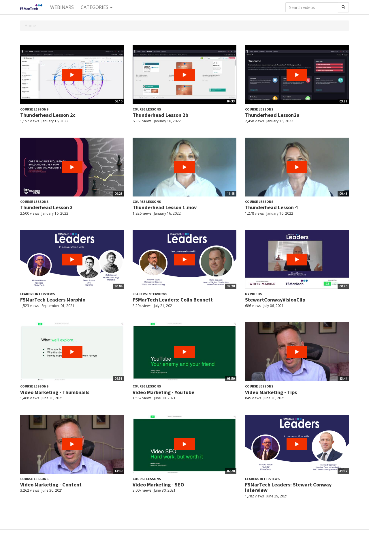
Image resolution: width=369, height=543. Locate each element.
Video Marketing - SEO (158, 484)
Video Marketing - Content (51, 484)
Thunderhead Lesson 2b (160, 115)
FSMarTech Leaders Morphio (52, 299)
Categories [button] (96, 7)
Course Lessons (34, 109)
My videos (253, 294)
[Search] (343, 7)
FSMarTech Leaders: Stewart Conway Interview (288, 487)
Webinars (62, 7)
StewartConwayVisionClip (275, 299)
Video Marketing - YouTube (163, 392)
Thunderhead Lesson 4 (271, 207)
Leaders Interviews (37, 294)
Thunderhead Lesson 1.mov (165, 207)
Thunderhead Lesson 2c (48, 115)
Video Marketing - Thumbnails (54, 392)
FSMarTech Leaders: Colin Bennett (173, 299)
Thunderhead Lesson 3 (46, 207)
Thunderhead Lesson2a (272, 115)
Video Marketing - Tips (271, 392)
